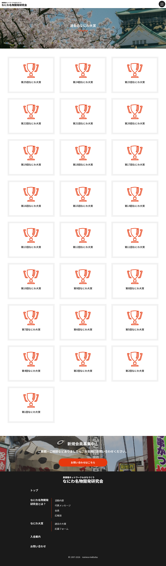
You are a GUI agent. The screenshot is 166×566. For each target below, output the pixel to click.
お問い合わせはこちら (83, 462)
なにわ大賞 (36, 523)
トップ (34, 490)
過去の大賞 (60, 523)
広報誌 (58, 515)
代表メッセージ (63, 505)
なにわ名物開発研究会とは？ (39, 502)
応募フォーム (61, 528)
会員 (57, 510)
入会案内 (35, 536)
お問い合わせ (38, 546)
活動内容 (59, 500)
